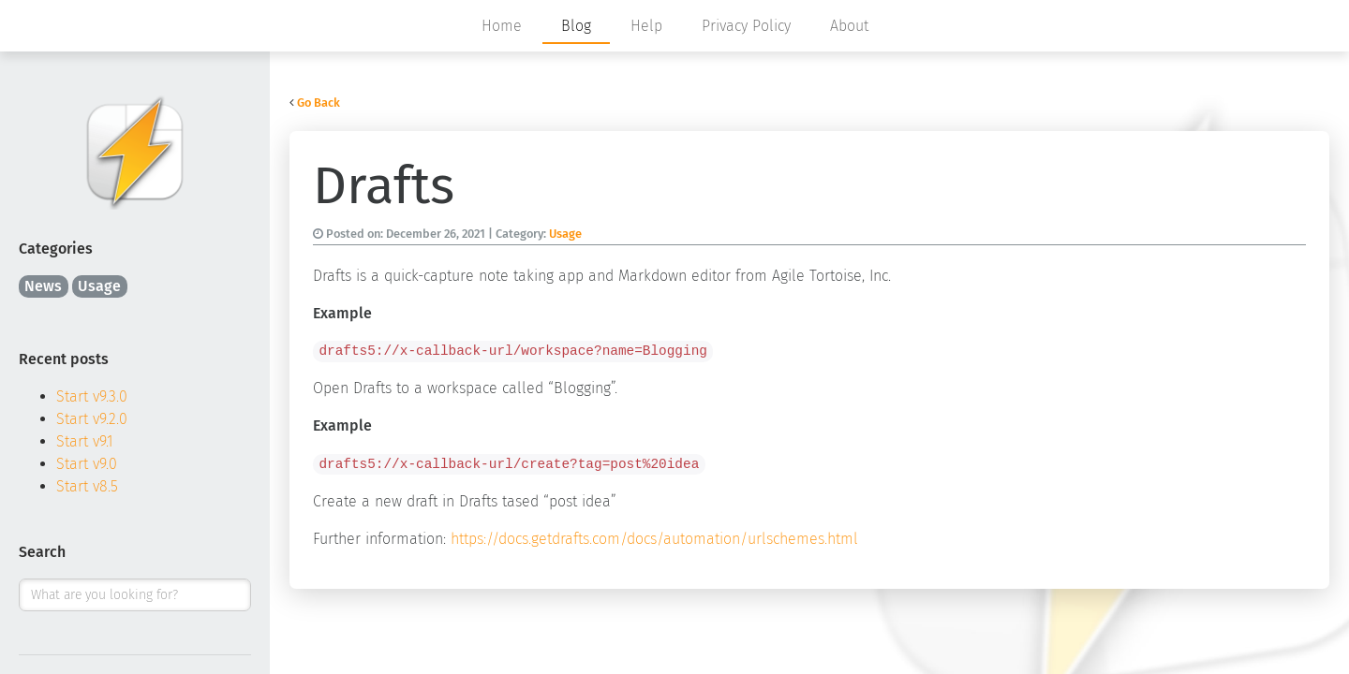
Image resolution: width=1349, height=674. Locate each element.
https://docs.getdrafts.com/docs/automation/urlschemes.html (654, 539)
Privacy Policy (746, 26)
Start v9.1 (84, 441)
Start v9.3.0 (91, 396)
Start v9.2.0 (91, 419)
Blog (576, 26)
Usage (99, 286)
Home (502, 26)
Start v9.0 (86, 464)
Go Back (318, 102)
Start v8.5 (87, 486)
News (43, 286)
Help (646, 26)
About (849, 26)
